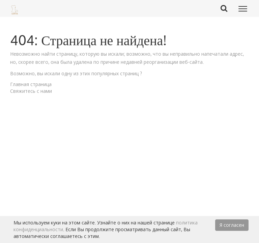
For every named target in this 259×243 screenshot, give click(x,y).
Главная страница (31, 84)
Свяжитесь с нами (31, 91)
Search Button (226, 8)
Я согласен (232, 225)
